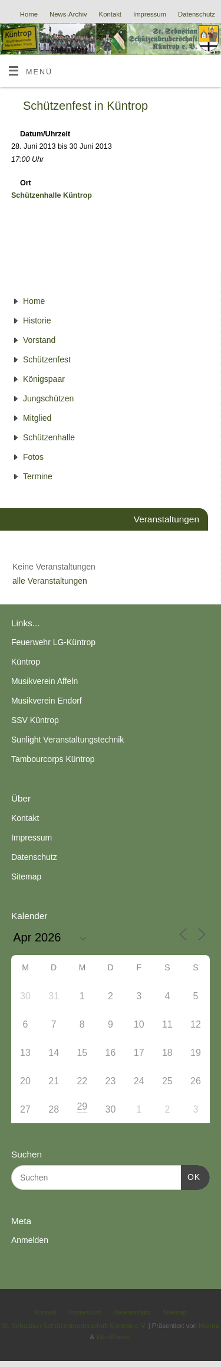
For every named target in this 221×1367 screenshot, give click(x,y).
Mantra (209, 1325)
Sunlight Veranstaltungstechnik (67, 739)
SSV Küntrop (35, 720)
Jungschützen (48, 398)
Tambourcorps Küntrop (53, 759)
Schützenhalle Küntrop (51, 195)
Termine (37, 476)
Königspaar (44, 379)
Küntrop (25, 661)
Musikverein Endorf (46, 700)
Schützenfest (47, 359)
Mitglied (37, 418)
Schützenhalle (49, 437)
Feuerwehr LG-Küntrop (53, 642)
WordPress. (113, 1336)
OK (190, 1176)
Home (29, 14)
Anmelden (29, 1240)
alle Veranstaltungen (49, 581)
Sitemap (26, 876)
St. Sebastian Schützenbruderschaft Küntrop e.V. (74, 1325)
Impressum (149, 14)
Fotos (33, 457)
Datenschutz (196, 14)
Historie (37, 320)
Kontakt (110, 14)
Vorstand (39, 340)
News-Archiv (68, 14)
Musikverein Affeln (44, 681)
